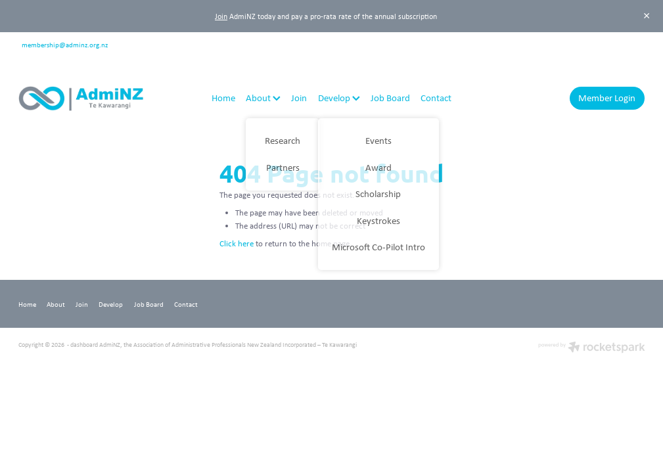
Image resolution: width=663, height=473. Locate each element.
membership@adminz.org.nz (65, 44)
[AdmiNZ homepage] (81, 98)
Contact (436, 97)
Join (221, 16)
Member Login (606, 97)
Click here (236, 243)
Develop (339, 97)
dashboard (84, 344)
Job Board (390, 97)
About (263, 97)
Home (223, 97)
